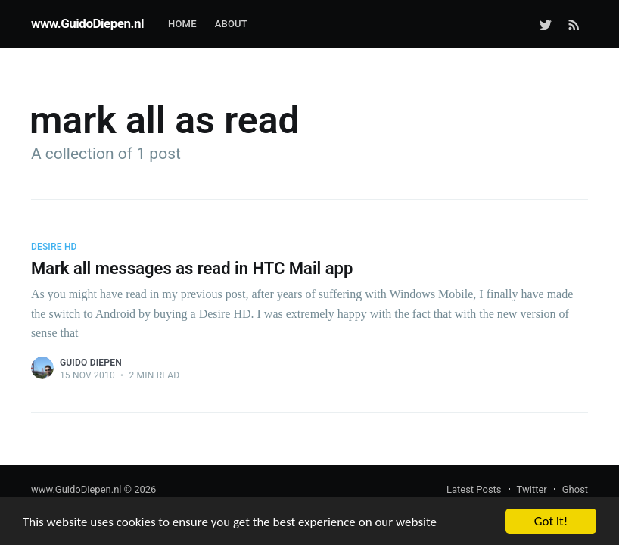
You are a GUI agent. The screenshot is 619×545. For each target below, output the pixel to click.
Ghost (575, 489)
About (231, 24)
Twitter (532, 489)
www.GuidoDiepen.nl (87, 23)
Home (182, 24)
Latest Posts (474, 489)
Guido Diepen (91, 362)
